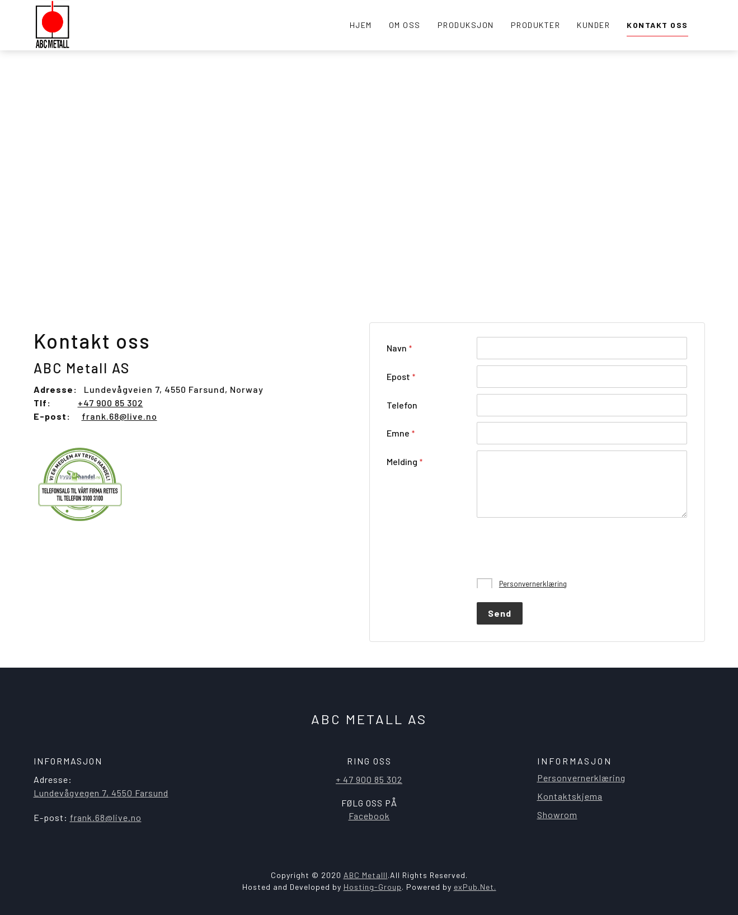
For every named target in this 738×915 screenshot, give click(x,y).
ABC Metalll (366, 875)
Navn (397, 347)
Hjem (361, 25)
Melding (402, 461)
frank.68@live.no (119, 416)
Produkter (536, 25)
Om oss (405, 25)
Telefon (402, 405)
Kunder (593, 25)
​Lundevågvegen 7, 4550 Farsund (101, 792)
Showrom (557, 814)
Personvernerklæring (533, 583)
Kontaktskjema (570, 796)
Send (499, 613)
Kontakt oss (657, 25)
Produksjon (466, 25)
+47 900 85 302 (110, 402)
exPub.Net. (475, 886)
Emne (398, 433)
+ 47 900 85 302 (369, 779)
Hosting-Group (373, 886)
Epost (398, 376)
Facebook (369, 815)
